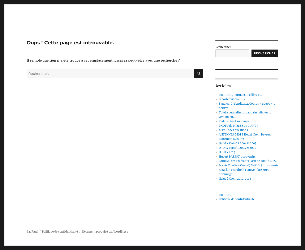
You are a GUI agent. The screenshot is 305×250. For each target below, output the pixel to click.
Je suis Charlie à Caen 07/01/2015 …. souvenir (248, 165)
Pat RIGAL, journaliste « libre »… (240, 95)
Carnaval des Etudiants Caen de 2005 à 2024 (248, 161)
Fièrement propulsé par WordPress (105, 231)
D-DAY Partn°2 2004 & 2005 (238, 143)
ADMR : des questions (233, 130)
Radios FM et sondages (234, 121)
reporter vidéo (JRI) (232, 99)
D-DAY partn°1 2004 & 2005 (237, 148)
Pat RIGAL (225, 195)
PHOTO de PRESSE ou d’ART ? (238, 126)
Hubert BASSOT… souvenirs (237, 156)
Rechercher (223, 47)
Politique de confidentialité (237, 199)
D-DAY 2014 (227, 152)
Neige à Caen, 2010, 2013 (235, 178)
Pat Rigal (32, 231)
